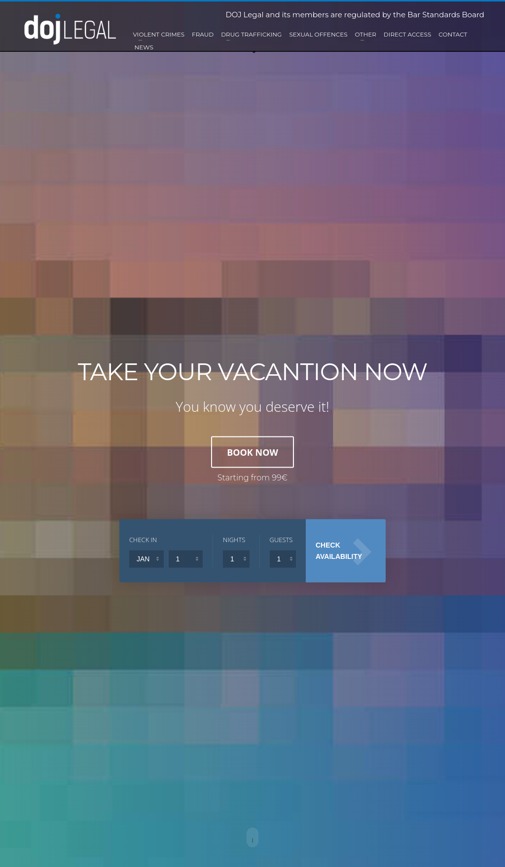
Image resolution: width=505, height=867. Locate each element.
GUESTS (281, 539)
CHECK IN (143, 539)
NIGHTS (234, 539)
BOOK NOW (252, 452)
